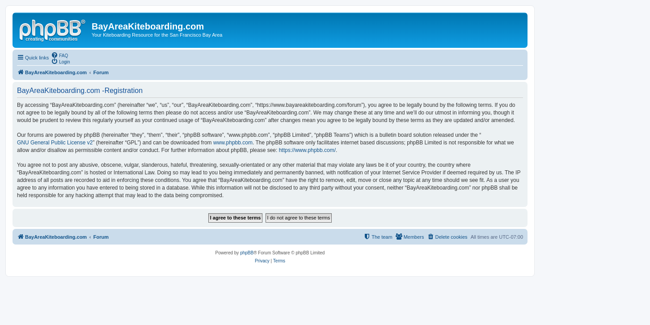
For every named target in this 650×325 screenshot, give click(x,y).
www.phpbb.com (233, 142)
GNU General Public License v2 (55, 142)
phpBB (246, 252)
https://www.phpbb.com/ (307, 150)
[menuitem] (59, 55)
